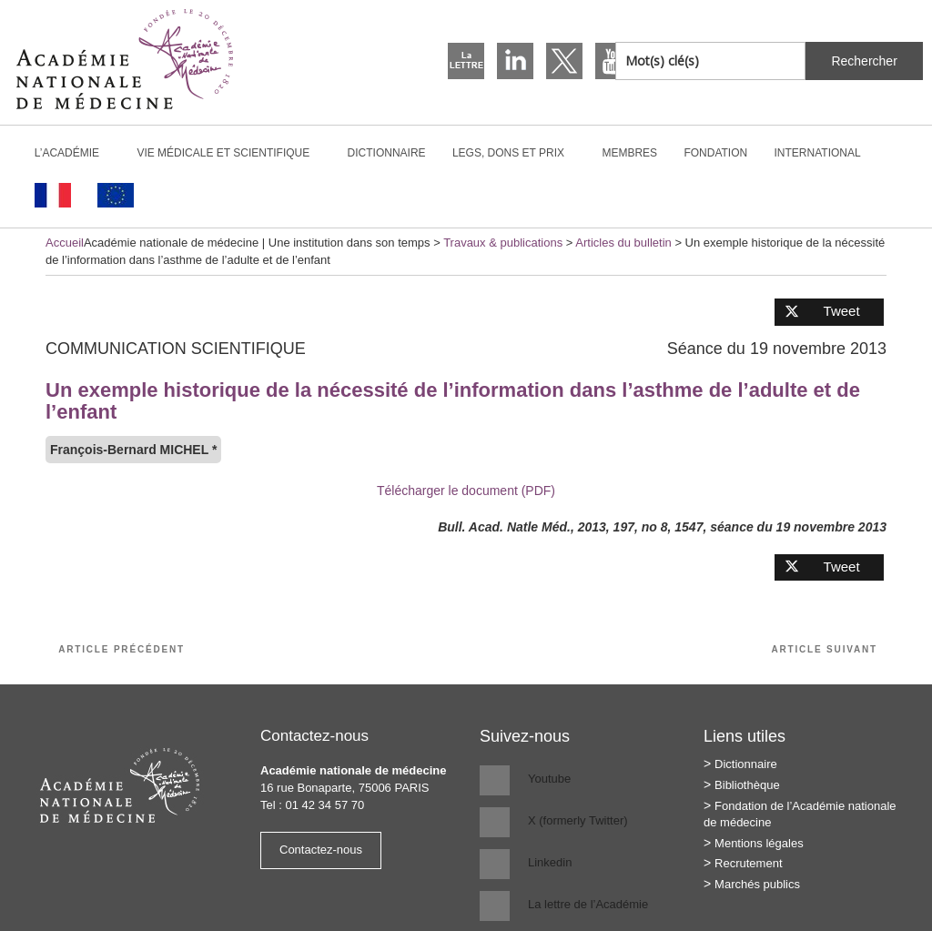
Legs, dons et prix (516, 153)
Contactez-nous (320, 849)
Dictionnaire (387, 153)
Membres (629, 153)
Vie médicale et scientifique (231, 153)
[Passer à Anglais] (115, 195)
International (825, 153)
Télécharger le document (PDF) (466, 490)
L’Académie (75, 153)
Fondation (715, 153)
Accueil (65, 242)
